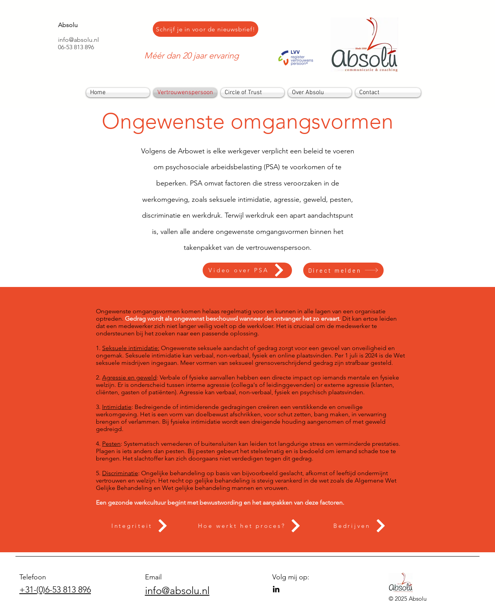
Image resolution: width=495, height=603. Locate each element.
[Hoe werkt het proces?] (250, 526)
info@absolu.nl (78, 39)
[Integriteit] (140, 526)
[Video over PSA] (247, 270)
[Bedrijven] (360, 526)
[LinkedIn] (276, 589)
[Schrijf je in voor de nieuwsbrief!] (205, 29)
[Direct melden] (343, 270)
